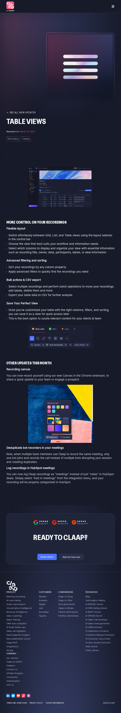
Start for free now (71, 557)
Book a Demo (47, 557)
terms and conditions (16, 703)
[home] (10, 6)
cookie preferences (55, 703)
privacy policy (36, 703)
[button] (113, 6)
